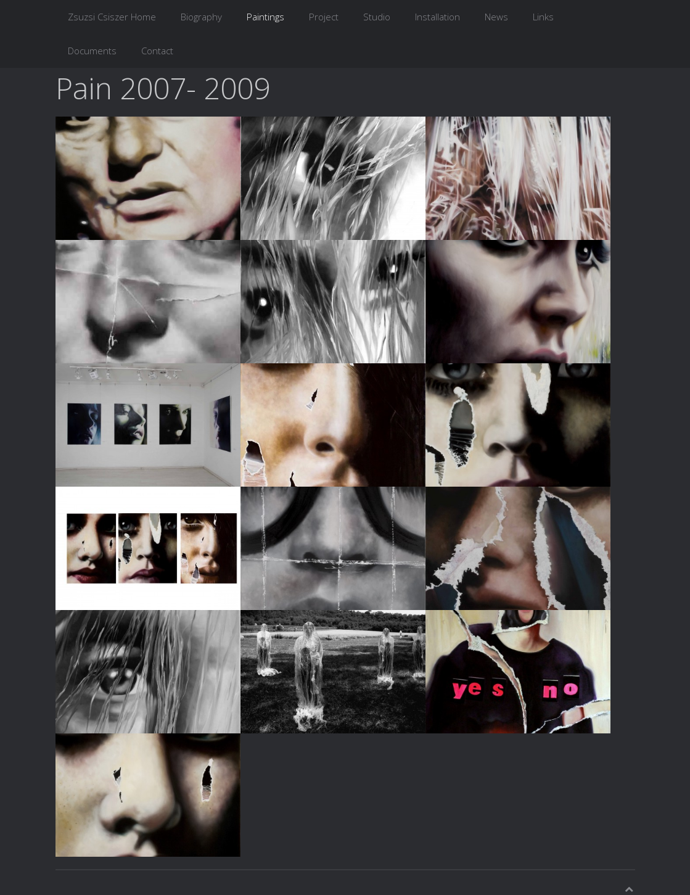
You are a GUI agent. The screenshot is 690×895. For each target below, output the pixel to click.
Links (543, 16)
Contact (157, 50)
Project (324, 16)
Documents (92, 50)
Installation (437, 16)
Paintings (265, 16)
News (496, 16)
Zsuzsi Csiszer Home (112, 16)
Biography (201, 16)
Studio (376, 16)
